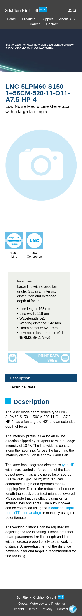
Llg (51, 44)
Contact (52, 24)
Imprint (19, 609)
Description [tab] (20, 378)
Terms (32, 609)
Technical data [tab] (22, 387)
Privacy (47, 609)
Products (28, 19)
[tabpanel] (41, 407)
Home (11, 19)
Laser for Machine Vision (30, 44)
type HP (68, 465)
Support (47, 19)
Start (8, 44)
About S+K (67, 19)
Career (35, 24)
